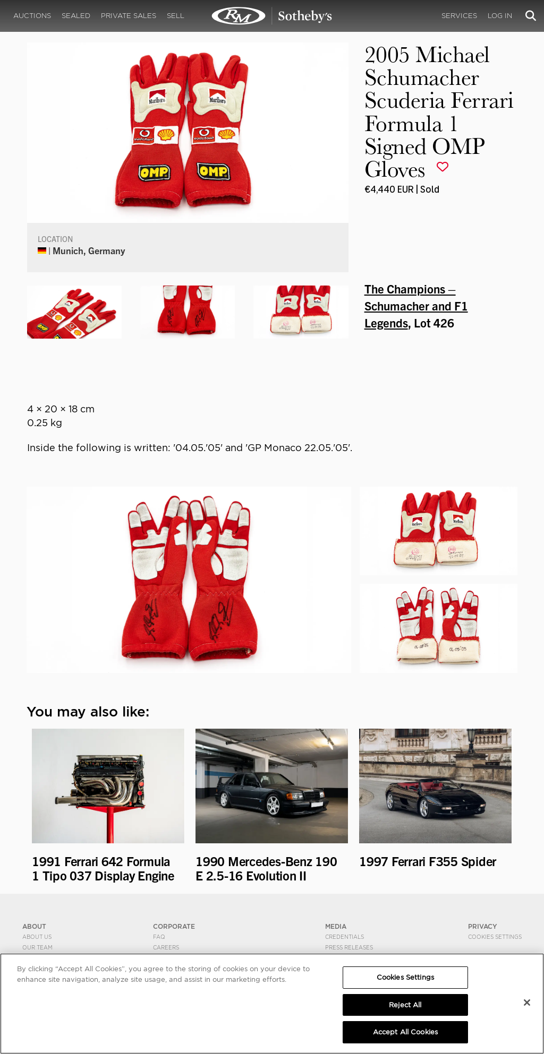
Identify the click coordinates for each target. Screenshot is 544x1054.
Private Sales (128, 16)
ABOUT (34, 926)
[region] (272, 1003)
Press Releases (349, 947)
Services (459, 16)
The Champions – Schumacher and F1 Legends (416, 305)
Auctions (32, 16)
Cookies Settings (495, 937)
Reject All (405, 1005)
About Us (37, 937)
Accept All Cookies (405, 1032)
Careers (166, 947)
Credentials (344, 937)
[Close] (527, 1002)
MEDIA (335, 926)
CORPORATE (174, 926)
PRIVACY (482, 926)
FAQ (159, 937)
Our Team (37, 947)
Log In (500, 16)
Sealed (76, 16)
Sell (175, 16)
